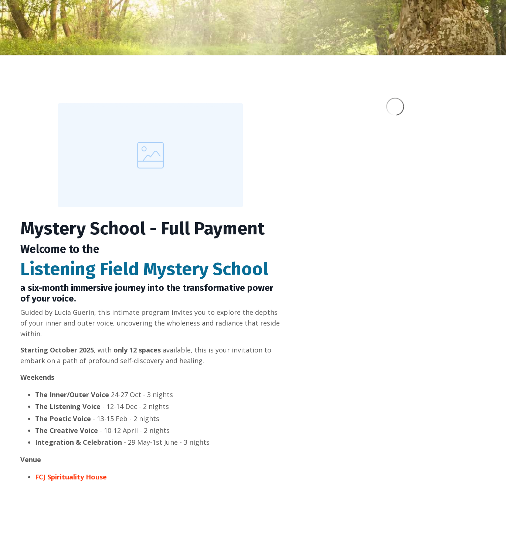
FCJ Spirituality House (71, 476)
